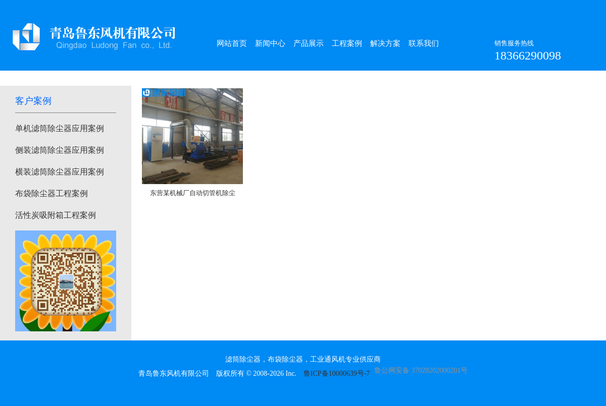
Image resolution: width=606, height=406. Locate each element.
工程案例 (347, 43)
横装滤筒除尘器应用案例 (59, 171)
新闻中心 (270, 43)
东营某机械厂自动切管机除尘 (192, 193)
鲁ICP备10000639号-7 (337, 373)
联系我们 (424, 43)
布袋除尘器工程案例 (51, 193)
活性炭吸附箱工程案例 (55, 215)
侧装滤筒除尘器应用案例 (59, 150)
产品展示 (308, 43)
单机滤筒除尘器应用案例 (59, 128)
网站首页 (232, 43)
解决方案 (385, 43)
